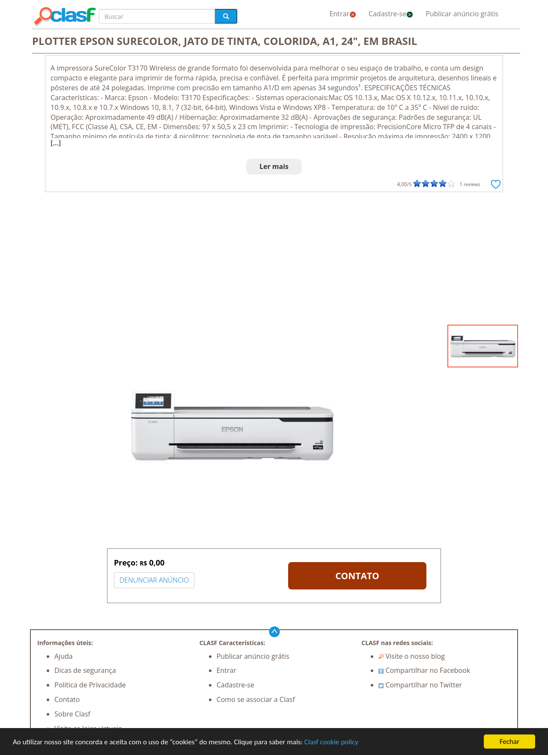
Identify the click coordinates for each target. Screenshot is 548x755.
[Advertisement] (274, 260)
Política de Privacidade (90, 685)
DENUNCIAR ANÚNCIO (154, 580)
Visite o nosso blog (411, 656)
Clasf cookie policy (331, 742)
